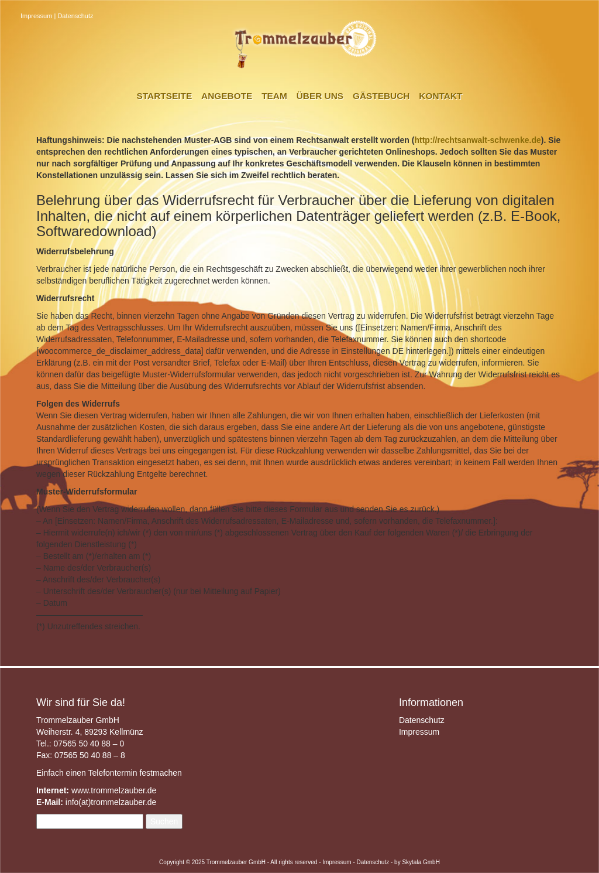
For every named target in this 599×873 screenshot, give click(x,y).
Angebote (226, 96)
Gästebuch (381, 96)
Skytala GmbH (420, 862)
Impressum (36, 15)
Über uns (320, 96)
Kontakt (440, 96)
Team (274, 96)
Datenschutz (75, 15)
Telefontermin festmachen (134, 772)
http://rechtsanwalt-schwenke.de (477, 140)
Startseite (164, 96)
